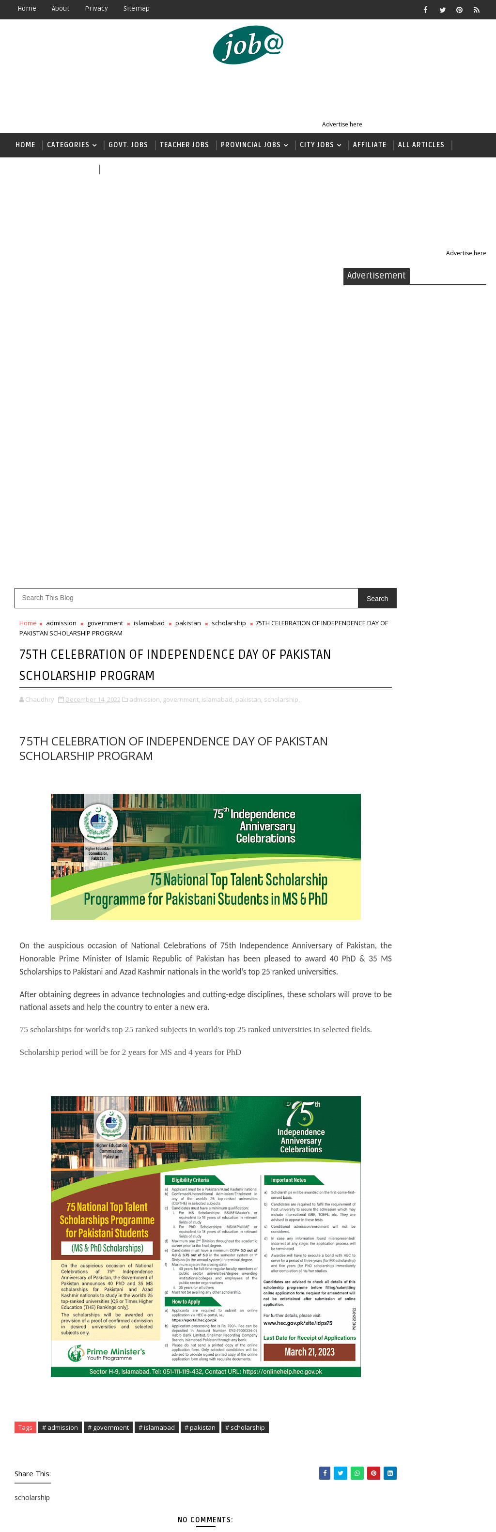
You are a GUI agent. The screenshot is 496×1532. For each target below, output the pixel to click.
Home (26, 8)
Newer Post (40, 1442)
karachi (367, 909)
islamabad (149, 301)
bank (362, 690)
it (356, 875)
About (60, 8)
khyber (366, 926)
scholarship (229, 301)
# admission (60, 1130)
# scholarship (245, 1130)
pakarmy (370, 993)
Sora (162, 1517)
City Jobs (317, 145)
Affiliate (370, 145)
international (379, 841)
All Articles (421, 145)
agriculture (374, 656)
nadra (364, 959)
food (362, 774)
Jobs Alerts (89, 1517)
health (365, 808)
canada (367, 706)
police (365, 1026)
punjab (366, 1043)
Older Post (311, 1442)
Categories (68, 145)
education (372, 740)
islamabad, (218, 376)
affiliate (368, 639)
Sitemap (137, 8)
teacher (368, 1111)
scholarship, (282, 376)
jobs (361, 892)
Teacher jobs (184, 145)
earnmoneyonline (387, 723)
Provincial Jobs (251, 145)
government (105, 301)
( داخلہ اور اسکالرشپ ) (54, 169)
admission (61, 301)
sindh (363, 1094)
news (113, 169)
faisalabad (373, 757)
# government (108, 1130)
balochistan (376, 673)
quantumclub (378, 1060)
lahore (366, 942)
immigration (378, 824)
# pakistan (200, 1130)
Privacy (96, 8)
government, (181, 376)
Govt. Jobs (128, 145)
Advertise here (342, 124)
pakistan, (249, 376)
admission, (145, 376)
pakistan (188, 301)
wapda (365, 1145)
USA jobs (369, 1128)
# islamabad (157, 1130)
